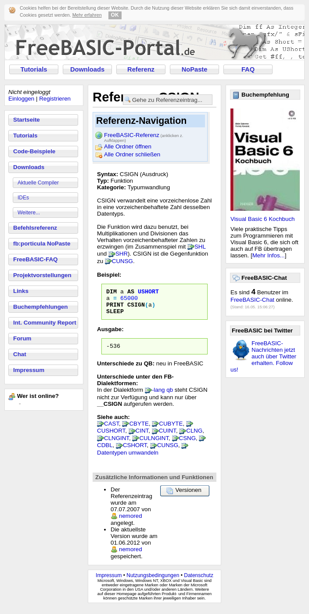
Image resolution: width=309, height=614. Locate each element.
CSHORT (135, 451)
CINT (142, 437)
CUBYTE (171, 430)
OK (115, 15)
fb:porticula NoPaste (41, 243)
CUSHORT (111, 437)
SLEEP (115, 316)
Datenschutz (198, 582)
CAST (111, 430)
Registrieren (55, 98)
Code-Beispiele (34, 151)
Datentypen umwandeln (127, 459)
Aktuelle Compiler (38, 183)
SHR (121, 253)
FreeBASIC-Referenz (143, 136)
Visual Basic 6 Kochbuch (262, 219)
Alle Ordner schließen (132, 154)
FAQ (248, 69)
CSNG (187, 444)
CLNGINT (116, 444)
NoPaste (195, 69)
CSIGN (136, 308)
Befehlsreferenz (35, 227)
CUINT (167, 437)
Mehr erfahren (87, 15)
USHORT (148, 292)
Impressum (28, 370)
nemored (130, 522)
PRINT (115, 308)
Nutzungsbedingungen (152, 582)
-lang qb (162, 396)
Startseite (26, 119)
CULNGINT (154, 444)
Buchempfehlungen (40, 306)
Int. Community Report (44, 322)
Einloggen (21, 98)
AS (130, 292)
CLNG (194, 437)
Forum (22, 338)
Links (21, 291)
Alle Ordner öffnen (127, 146)
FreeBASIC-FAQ (35, 259)
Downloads (87, 69)
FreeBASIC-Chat (252, 299)
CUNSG (122, 261)
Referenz (140, 69)
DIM (111, 292)
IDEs (23, 198)
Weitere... (29, 212)
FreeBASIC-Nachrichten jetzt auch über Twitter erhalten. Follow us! (263, 356)
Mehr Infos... (268, 255)
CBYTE (138, 430)
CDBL (105, 451)
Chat (19, 354)
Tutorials (34, 69)
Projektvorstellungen (42, 275)
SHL (199, 246)
